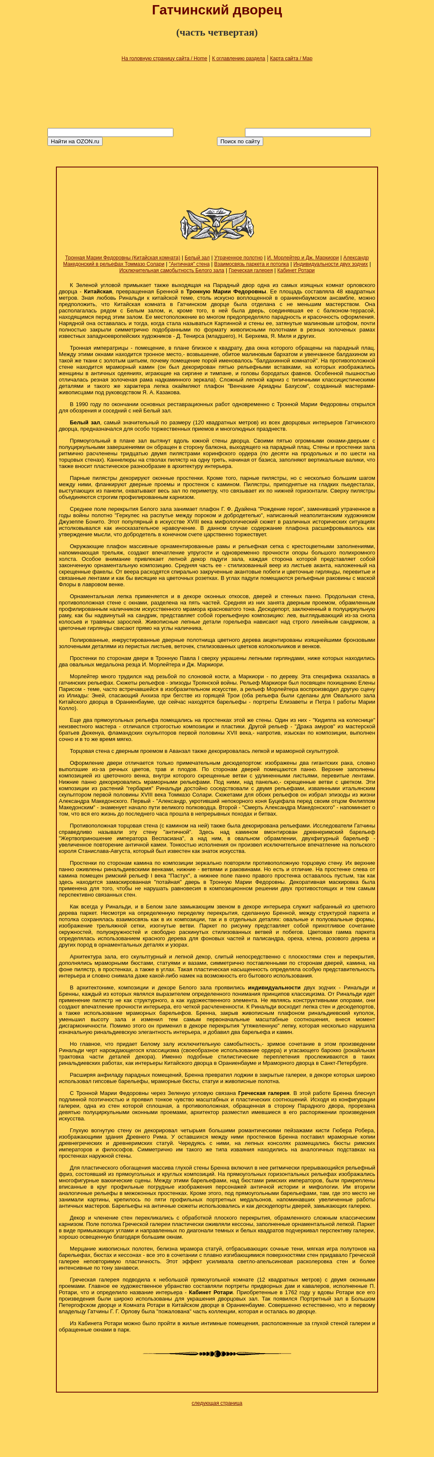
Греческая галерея (251, 270)
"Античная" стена (189, 264)
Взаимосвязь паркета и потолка (251, 264)
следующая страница (217, 1403)
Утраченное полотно (238, 258)
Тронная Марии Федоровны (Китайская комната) (122, 258)
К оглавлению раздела (238, 58)
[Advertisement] (217, 188)
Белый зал (197, 258)
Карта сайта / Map (291, 58)
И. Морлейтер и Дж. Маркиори (303, 258)
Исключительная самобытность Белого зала (171, 270)
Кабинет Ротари (295, 270)
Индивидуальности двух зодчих (330, 264)
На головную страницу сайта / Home (164, 58)
